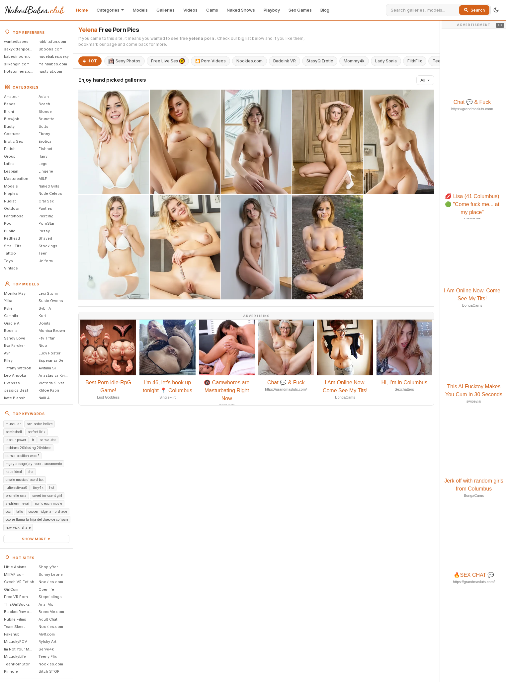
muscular (13, 424)
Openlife (46, 589)
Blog (324, 10)
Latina (9, 163)
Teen (43, 253)
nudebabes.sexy (54, 56)
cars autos (48, 440)
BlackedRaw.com (19, 611)
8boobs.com (50, 49)
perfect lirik (36, 432)
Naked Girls (49, 186)
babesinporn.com (20, 56)
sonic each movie (48, 503)
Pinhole (11, 671)
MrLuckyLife (15, 656)
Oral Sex (46, 201)
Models (140, 10)
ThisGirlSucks (17, 604)
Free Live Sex (168, 61)
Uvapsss (12, 383)
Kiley (8, 360)
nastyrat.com (50, 71)
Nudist (10, 201)
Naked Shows (241, 10)
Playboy (272, 10)
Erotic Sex (13, 141)
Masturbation (16, 178)
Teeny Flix (48, 656)
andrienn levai (17, 503)
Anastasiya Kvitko (55, 375)
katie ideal (14, 472)
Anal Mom (47, 604)
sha (31, 472)
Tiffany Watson (17, 368)
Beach (44, 104)
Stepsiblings (50, 596)
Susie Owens (51, 300)
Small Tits (13, 246)
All (425, 80)
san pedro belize (39, 424)
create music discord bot (24, 480)
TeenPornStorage (20, 664)
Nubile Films (15, 619)
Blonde (45, 111)
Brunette (46, 118)
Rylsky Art (47, 641)
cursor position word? (22, 456)
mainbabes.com (53, 64)
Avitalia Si (47, 368)
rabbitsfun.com (52, 41)
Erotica (45, 141)
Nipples (11, 193)
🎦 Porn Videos (210, 60)
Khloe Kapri (49, 390)
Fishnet (45, 148)
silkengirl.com (17, 64)
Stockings (48, 246)
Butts (43, 126)
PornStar (46, 223)
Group (10, 156)
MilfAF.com (14, 574)
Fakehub (12, 634)
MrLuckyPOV (15, 641)
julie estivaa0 (16, 488)
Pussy (44, 231)
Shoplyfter (48, 567)
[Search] (424, 10)
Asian (44, 96)
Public (9, 231)
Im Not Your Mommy (20, 649)
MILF (43, 178)
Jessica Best (16, 390)
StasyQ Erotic (319, 60)
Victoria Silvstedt (54, 383)
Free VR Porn (16, 596)
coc (8, 511)
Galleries (165, 10)
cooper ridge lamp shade (48, 511)
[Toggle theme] (496, 10)
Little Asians (15, 567)
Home (82, 10)
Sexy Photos (124, 61)
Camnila (11, 315)
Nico (43, 345)
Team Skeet (14, 626)
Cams (212, 10)
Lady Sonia (386, 60)
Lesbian (11, 171)
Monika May (15, 293)
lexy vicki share (18, 527)
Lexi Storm (48, 293)
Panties (45, 208)
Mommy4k (354, 60)
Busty (9, 126)
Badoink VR (284, 60)
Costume (12, 133)
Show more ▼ (36, 539)
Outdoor (12, 208)
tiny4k (38, 488)
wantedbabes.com (20, 41)
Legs (43, 163)
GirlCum (11, 589)
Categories (110, 10)
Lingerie (46, 171)
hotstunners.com (20, 71)
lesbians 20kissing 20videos (28, 448)
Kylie (8, 308)
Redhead (12, 238)
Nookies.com (51, 581)
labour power (16, 440)
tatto (19, 511)
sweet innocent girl (47, 495)
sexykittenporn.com (20, 49)
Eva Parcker (14, 345)
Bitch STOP (49, 671)
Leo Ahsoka (15, 375)
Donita (44, 323)
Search (474, 10)
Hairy (43, 156)
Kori (42, 315)
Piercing (46, 216)
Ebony (44, 133)
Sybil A (45, 308)
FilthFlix (414, 60)
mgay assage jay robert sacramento (34, 464)
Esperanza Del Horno (55, 360)
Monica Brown (52, 330)
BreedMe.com (51, 611)
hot (51, 488)
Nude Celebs (50, 193)
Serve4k (46, 649)
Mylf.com (47, 634)
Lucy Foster (49, 353)
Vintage (11, 268)
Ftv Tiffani (47, 338)
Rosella (11, 330)
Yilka (8, 300)
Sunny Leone (51, 574)
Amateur (11, 96)
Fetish (10, 148)
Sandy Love (14, 338)
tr (33, 440)
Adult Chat (48, 619)
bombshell (14, 432)
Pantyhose (14, 216)
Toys (8, 261)
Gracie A (12, 323)
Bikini (9, 111)
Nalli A (44, 398)
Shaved (45, 238)
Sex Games (300, 10)
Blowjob (11, 118)
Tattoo (10, 253)
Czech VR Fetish (19, 581)
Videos (190, 10)
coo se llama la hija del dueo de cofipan (37, 519)
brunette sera (16, 495)
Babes (10, 104)
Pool (8, 223)
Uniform (46, 261)
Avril (8, 353)
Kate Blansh (15, 398)
